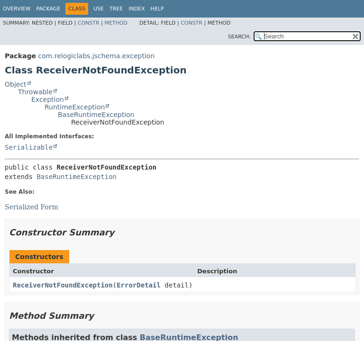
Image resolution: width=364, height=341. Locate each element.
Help (157, 9)
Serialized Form (31, 207)
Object (16, 84)
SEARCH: (239, 37)
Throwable (35, 92)
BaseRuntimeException (96, 114)
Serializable (29, 147)
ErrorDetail (139, 285)
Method (115, 23)
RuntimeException (75, 107)
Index (136, 9)
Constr (89, 23)
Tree (116, 9)
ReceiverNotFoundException (63, 285)
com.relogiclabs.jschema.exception (96, 56)
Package (48, 9)
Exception (47, 99)
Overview (17, 9)
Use (98, 9)
